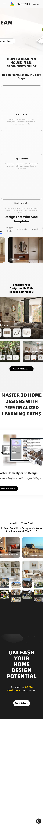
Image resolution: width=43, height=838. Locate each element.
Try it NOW (21, 719)
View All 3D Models (22, 369)
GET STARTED (17, 621)
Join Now (36, 4)
